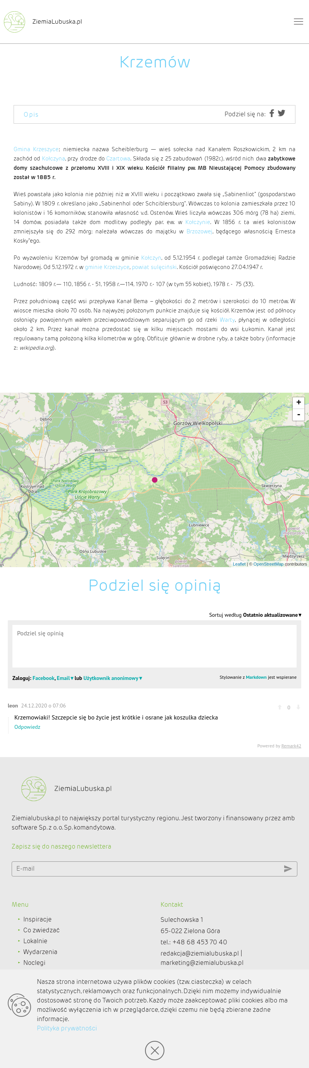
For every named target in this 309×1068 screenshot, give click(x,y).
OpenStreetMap (269, 564)
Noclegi (34, 963)
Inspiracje (37, 919)
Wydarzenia (40, 952)
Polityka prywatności (67, 1028)
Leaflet (239, 564)
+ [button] (298, 403)
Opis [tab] (31, 114)
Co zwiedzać (41, 930)
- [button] (298, 415)
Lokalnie (35, 941)
